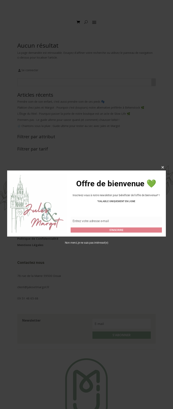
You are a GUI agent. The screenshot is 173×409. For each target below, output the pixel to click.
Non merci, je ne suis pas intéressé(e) (86, 242)
